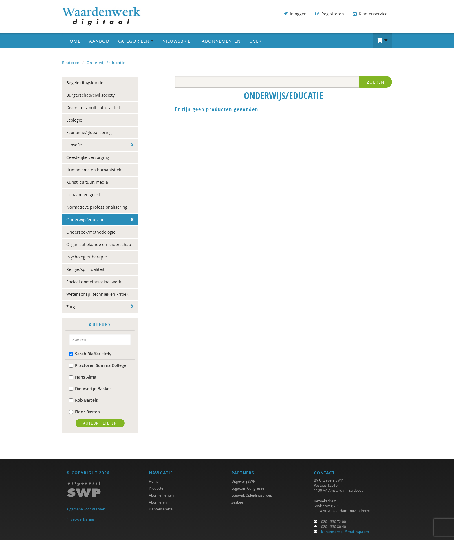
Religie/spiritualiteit (85, 269)
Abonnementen (221, 41)
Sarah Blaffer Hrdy (90, 353)
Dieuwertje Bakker (90, 388)
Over (255, 41)
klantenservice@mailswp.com (345, 531)
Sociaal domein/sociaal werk (93, 281)
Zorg (70, 306)
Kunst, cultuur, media (87, 182)
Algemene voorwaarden (85, 509)
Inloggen (295, 13)
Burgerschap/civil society (90, 95)
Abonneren (158, 502)
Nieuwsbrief (177, 41)
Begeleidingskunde (84, 82)
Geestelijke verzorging (87, 157)
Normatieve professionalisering (96, 207)
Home (73, 41)
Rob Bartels (83, 400)
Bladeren (71, 62)
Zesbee (237, 502)
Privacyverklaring (80, 519)
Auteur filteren (100, 422)
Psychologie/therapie (86, 257)
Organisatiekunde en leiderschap (98, 244)
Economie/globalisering (89, 132)
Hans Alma (82, 376)
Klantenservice (370, 13)
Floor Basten (84, 411)
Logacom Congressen (248, 488)
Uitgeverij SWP (243, 481)
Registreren (329, 13)
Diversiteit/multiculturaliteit (93, 107)
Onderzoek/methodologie (91, 232)
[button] (382, 40)
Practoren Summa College (97, 365)
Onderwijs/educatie (106, 62)
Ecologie (74, 120)
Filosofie (74, 145)
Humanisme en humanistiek (93, 169)
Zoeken (376, 82)
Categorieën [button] (136, 41)
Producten (157, 488)
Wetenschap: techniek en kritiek (97, 294)
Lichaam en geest (83, 194)
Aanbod (99, 41)
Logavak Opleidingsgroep (251, 495)
